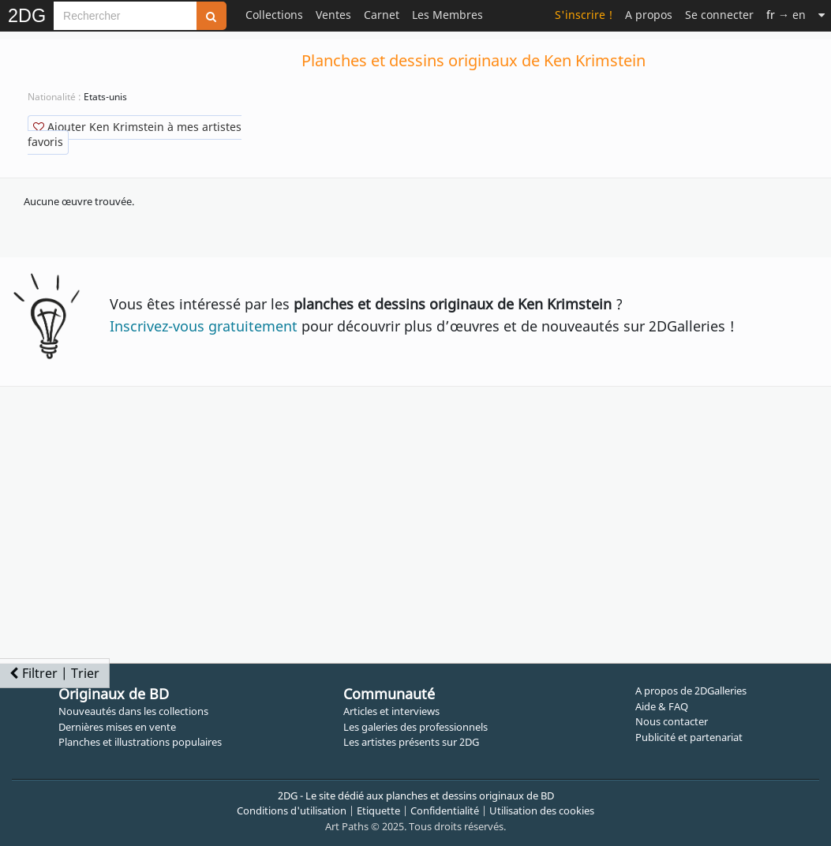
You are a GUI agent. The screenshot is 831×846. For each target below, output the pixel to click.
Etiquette (378, 810)
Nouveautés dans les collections (133, 711)
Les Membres (447, 14)
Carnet (381, 14)
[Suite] (821, 14)
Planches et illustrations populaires (140, 742)
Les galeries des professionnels (415, 727)
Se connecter (719, 14)
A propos (648, 14)
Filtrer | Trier (54, 673)
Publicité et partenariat (689, 737)
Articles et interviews (391, 711)
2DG (27, 16)
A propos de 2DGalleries (691, 690)
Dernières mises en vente (117, 727)
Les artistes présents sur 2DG (411, 742)
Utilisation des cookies (541, 810)
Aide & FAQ (661, 706)
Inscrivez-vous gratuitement (204, 325)
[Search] (125, 16)
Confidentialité (444, 810)
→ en (786, 14)
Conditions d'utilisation (291, 810)
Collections (274, 14)
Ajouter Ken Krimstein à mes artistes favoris (134, 134)
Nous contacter (671, 721)
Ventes (333, 14)
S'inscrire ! (583, 14)
